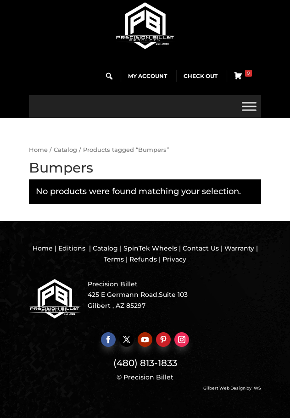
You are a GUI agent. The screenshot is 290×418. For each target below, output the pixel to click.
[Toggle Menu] (249, 106)
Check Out (201, 75)
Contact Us (201, 248)
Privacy (174, 259)
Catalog (65, 149)
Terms (114, 259)
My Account (147, 75)
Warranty (239, 248)
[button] (109, 76)
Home (38, 149)
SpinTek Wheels (150, 248)
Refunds (143, 259)
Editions (71, 248)
